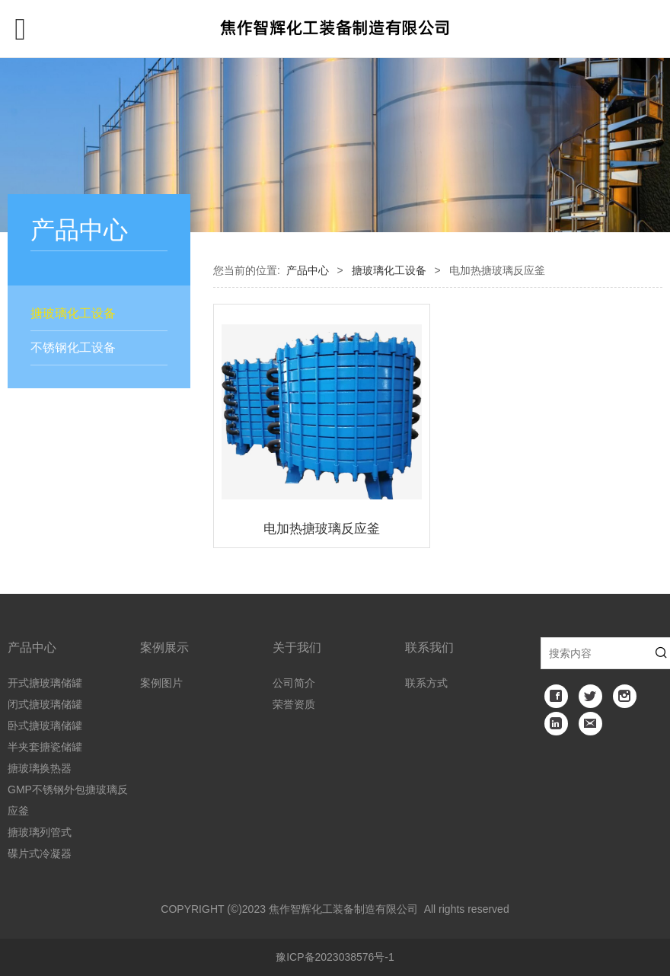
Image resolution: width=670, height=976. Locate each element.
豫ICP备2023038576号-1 (335, 957)
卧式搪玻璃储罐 (45, 725)
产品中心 (307, 270)
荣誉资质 (294, 704)
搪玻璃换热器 (40, 768)
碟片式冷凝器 (40, 853)
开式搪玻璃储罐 (45, 683)
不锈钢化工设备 (73, 347)
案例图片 (161, 683)
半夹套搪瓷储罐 (45, 747)
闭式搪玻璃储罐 (45, 704)
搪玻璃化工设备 (73, 313)
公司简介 (294, 683)
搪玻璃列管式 (40, 832)
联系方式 (426, 683)
